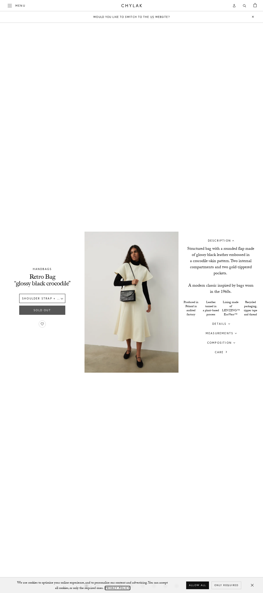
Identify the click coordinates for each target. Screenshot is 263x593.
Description (219, 240)
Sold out (42, 310)
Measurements (219, 333)
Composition (219, 342)
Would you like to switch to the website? (131, 17)
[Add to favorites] (42, 324)
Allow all (197, 585)
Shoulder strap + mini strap (43, 298)
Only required (226, 585)
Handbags (42, 269)
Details (219, 323)
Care (219, 352)
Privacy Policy (117, 588)
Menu (17, 5)
